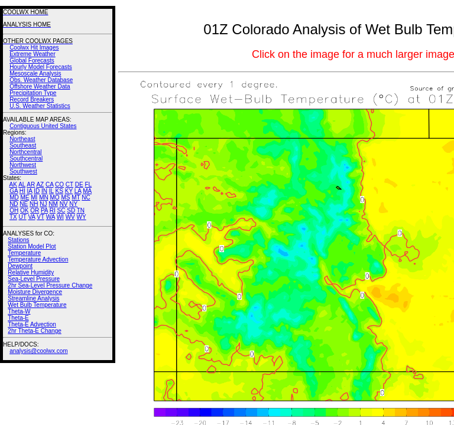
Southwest (23, 171)
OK (24, 210)
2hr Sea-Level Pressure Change (50, 285)
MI (34, 197)
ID (37, 191)
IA (30, 191)
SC (61, 210)
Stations (18, 240)
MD (14, 197)
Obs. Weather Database (41, 80)
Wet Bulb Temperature (37, 305)
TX (13, 217)
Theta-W (19, 311)
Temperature (24, 253)
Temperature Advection (38, 259)
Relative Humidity (31, 272)
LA (78, 191)
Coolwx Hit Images (34, 47)
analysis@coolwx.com (38, 351)
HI (22, 191)
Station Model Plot (32, 246)
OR (34, 210)
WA (50, 217)
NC (86, 197)
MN (43, 197)
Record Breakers (31, 99)
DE (79, 184)
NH (34, 204)
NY (73, 204)
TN (81, 210)
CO (59, 184)
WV (70, 217)
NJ (43, 204)
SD (71, 210)
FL (88, 184)
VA (31, 217)
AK (13, 184)
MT (76, 197)
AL (21, 184)
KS (59, 191)
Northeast (22, 139)
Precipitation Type (32, 93)
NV (64, 204)
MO (54, 197)
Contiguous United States (42, 126)
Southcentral (26, 158)
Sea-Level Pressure (34, 279)
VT (40, 217)
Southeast (22, 145)
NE (24, 204)
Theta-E (18, 318)
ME (24, 197)
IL (51, 191)
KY (69, 191)
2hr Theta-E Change (34, 331)
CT (69, 184)
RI (53, 210)
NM (53, 204)
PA (44, 210)
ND (13, 204)
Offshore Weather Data (39, 86)
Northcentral (25, 152)
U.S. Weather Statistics (39, 106)
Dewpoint (20, 266)
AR (31, 184)
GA (13, 191)
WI (60, 217)
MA (87, 191)
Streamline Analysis (33, 298)
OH (13, 210)
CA (49, 184)
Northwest (22, 165)
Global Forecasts (31, 60)
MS (65, 197)
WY (81, 217)
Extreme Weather (32, 54)
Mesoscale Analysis (35, 73)
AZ (40, 184)
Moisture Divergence (35, 292)
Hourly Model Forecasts (40, 67)
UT (23, 217)
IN (44, 191)
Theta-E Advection (32, 324)
